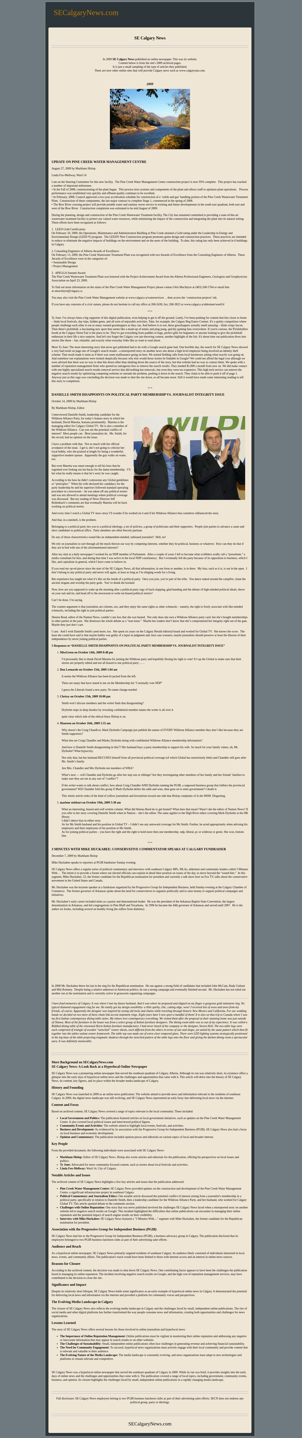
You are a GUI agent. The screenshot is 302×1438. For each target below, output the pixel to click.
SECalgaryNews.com (86, 12)
